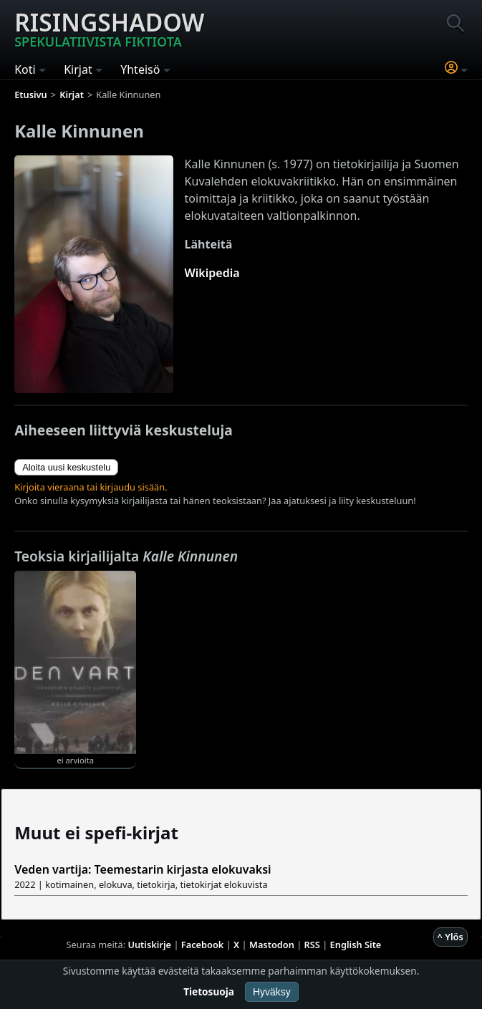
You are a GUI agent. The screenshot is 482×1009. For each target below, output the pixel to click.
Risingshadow (109, 28)
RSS (312, 944)
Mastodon (271, 944)
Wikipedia (212, 273)
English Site (356, 944)
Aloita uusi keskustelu (66, 467)
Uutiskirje (149, 944)
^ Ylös (450, 936)
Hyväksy (272, 992)
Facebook (202, 944)
